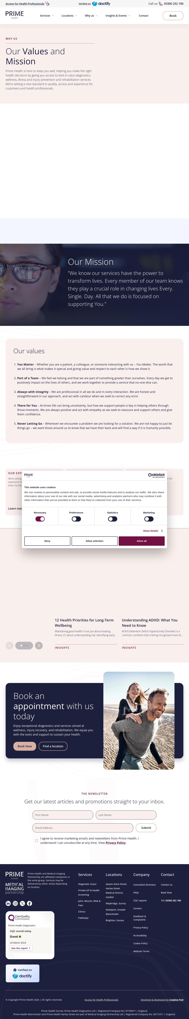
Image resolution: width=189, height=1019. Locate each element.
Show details (150, 530)
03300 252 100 (173, 3)
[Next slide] (39, 645)
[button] (47, 15)
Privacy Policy (140, 927)
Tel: (171, 900)
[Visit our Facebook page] (29, 903)
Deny (47, 541)
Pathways (83, 917)
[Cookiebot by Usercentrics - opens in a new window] (150, 475)
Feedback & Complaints (139, 918)
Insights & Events (116, 15)
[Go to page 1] (21, 645)
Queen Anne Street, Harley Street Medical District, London (116, 890)
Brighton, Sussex (115, 920)
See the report (19, 948)
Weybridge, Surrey (116, 903)
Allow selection (94, 541)
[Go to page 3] (27, 645)
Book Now (166, 892)
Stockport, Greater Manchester (116, 912)
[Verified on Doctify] (94, 3)
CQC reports (140, 900)
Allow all (142, 541)
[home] (15, 15)
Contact (143, 15)
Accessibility (140, 935)
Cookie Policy (140, 943)
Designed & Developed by (162, 999)
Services (45, 15)
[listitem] (86, 595)
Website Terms (141, 951)
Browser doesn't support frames (94, 230)
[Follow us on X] (22, 903)
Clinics (81, 911)
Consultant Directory (144, 884)
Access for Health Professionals (25, 3)
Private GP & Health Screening (88, 892)
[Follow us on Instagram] (15, 903)
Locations (68, 15)
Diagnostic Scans (87, 884)
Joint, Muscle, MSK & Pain (89, 903)
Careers (137, 908)
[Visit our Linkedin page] (8, 903)
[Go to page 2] (24, 645)
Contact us (166, 884)
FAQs (136, 892)
